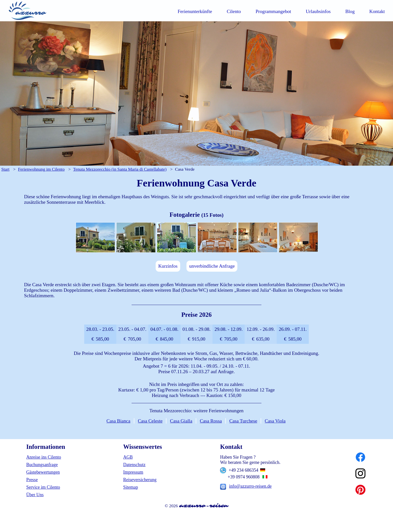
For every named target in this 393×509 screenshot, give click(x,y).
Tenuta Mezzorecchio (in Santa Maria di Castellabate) (120, 169)
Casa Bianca (118, 421)
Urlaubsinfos (318, 11)
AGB (128, 457)
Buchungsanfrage (42, 464)
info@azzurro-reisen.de (250, 486)
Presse (32, 479)
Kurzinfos (167, 266)
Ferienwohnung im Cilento (41, 169)
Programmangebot (273, 11)
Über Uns (35, 494)
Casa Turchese (243, 421)
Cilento (234, 11)
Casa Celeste (150, 421)
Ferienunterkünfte (195, 11)
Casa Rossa (211, 421)
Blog (350, 11)
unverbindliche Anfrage (212, 266)
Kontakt (377, 11)
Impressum (133, 472)
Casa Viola (275, 421)
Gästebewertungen (43, 472)
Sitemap (130, 487)
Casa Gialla (181, 421)
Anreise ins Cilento (43, 457)
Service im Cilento (43, 487)
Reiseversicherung (139, 479)
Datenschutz (134, 464)
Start (5, 169)
